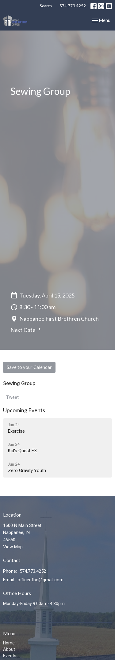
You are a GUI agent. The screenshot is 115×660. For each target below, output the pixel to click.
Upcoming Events (24, 410)
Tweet (12, 397)
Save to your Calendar (29, 367)
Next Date (26, 329)
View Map (13, 547)
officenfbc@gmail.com (40, 579)
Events (9, 655)
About (9, 649)
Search (46, 5)
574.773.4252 (72, 5)
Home (9, 642)
